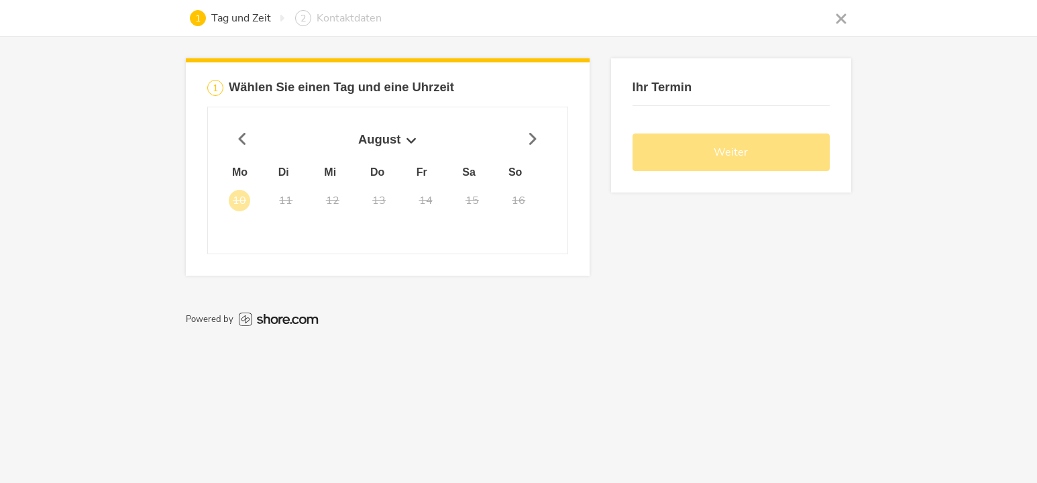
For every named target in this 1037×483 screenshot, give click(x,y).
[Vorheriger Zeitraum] (243, 139)
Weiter (731, 152)
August (387, 139)
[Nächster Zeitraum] (532, 139)
